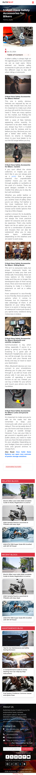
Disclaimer (15, 769)
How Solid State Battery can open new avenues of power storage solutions (18, 454)
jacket (14, 176)
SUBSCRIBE (27, 749)
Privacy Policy (18, 774)
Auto (11, 20)
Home (5, 20)
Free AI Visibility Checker (16, 741)
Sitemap (6, 769)
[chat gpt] (7, 764)
